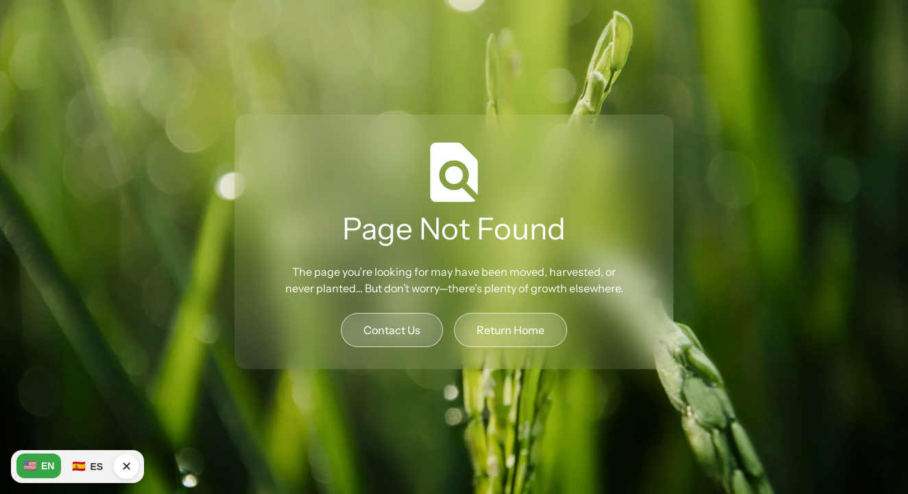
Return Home (511, 330)
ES (87, 466)
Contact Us (391, 330)
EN (38, 466)
